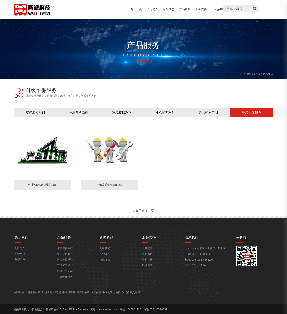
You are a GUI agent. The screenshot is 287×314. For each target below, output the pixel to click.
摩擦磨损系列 (40, 114)
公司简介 (146, 9)
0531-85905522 (199, 259)
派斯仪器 (103, 298)
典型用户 (25, 265)
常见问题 (147, 253)
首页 (251, 73)
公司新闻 (107, 253)
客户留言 (227, 9)
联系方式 (147, 270)
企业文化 (25, 259)
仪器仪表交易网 (138, 298)
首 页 (130, 9)
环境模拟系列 (122, 114)
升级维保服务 (246, 114)
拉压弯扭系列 (81, 114)
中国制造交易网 (118, 298)
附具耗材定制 (205, 114)
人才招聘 (211, 9)
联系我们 (243, 9)
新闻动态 (162, 9)
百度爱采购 (89, 298)
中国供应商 (75, 298)
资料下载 (147, 265)
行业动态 (107, 259)
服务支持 (194, 9)
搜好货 (64, 298)
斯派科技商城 (42, 298)
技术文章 (107, 265)
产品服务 (178, 9)
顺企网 (55, 298)
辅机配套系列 (164, 114)
